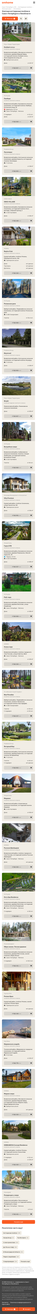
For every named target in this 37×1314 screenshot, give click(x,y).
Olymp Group (8, 1238)
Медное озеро (18, 1094)
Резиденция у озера (18, 1195)
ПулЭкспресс (22, 1238)
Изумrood (18, 353)
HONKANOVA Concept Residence (18, 1145)
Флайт (18, 401)
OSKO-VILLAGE (18, 202)
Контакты (5, 1302)
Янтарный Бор (18, 746)
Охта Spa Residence (18, 897)
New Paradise (18, 695)
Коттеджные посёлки (11, 1233)
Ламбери (18, 99)
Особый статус (18, 47)
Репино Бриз (18, 996)
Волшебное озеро (18, 447)
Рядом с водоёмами (11, 1256)
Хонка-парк (18, 647)
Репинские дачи (18, 304)
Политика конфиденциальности (20, 1302)
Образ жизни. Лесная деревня (18, 947)
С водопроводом (10, 1261)
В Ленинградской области (13, 1252)
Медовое (18, 798)
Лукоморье (18, 152)
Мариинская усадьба (18, 1044)
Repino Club (18, 251)
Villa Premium (18, 498)
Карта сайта (6, 1304)
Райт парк (18, 597)
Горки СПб (18, 546)
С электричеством (10, 1242)
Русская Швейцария (18, 848)
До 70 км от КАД (10, 1247)
